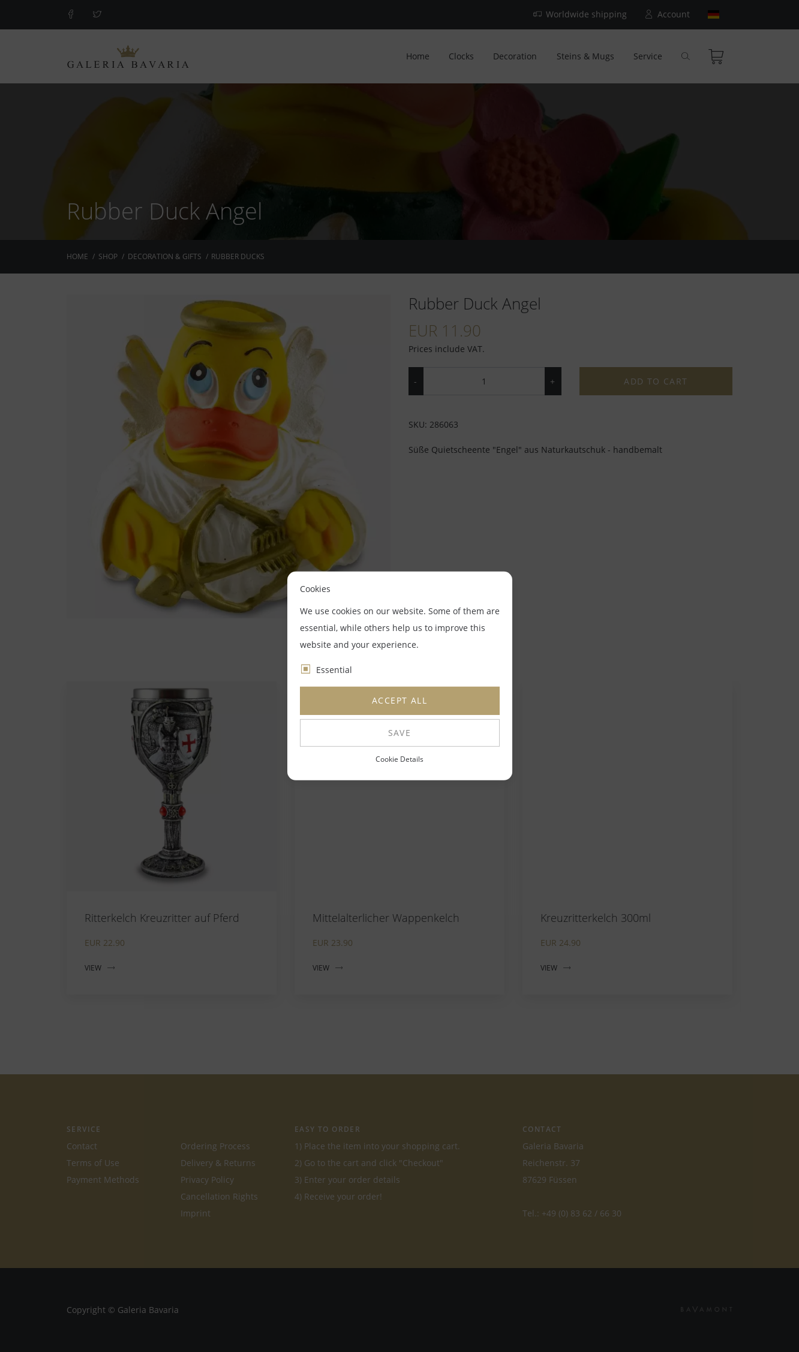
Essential (334, 669)
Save (399, 732)
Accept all (399, 700)
